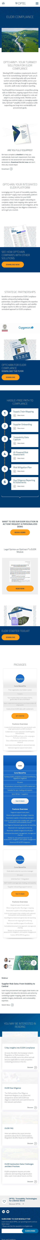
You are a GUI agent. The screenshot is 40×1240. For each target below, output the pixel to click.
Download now (13, 264)
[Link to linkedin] (3, 1212)
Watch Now (6, 1005)
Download (5, 169)
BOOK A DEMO (20, 532)
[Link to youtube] (8, 1212)
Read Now (20, 588)
